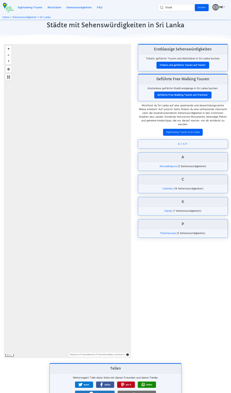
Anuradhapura (168, 166)
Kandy (168, 211)
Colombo (167, 188)
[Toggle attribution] (127, 355)
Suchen (202, 7)
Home (6, 17)
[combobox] (176, 7)
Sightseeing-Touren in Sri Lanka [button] (183, 132)
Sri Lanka (45, 17)
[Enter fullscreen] (8, 77)
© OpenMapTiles (88, 354)
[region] (67, 201)
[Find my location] (8, 69)
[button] (84, 385)
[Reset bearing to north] (8, 61)
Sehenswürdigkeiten (79, 7)
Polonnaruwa (168, 233)
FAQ (99, 7)
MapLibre (74, 354)
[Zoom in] (8, 49)
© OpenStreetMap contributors (110, 354)
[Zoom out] (8, 55)
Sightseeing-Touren (30, 7)
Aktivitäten (54, 7)
